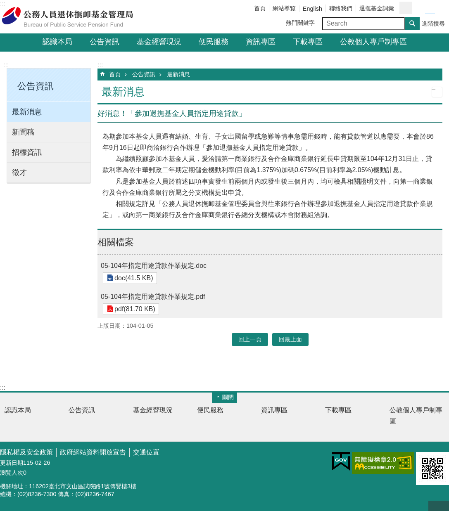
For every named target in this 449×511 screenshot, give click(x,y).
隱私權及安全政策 (26, 452)
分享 (405, 8)
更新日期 (11, 462)
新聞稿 (23, 132)
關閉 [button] (228, 397)
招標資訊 (27, 152)
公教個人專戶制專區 (373, 42)
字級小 (420, 8)
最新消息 (27, 112)
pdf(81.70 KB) (133, 308)
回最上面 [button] (290, 339)
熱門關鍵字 (300, 22)
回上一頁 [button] (249, 339)
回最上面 (438, 506)
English (312, 8)
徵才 (19, 172)
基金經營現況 (159, 42)
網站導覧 (284, 8)
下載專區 (308, 42)
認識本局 (57, 42)
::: (6, 65)
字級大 (440, 8)
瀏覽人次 (11, 472)
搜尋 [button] (412, 23)
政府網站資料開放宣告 (93, 452)
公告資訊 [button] (35, 86)
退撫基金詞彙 (376, 8)
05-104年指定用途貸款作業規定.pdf (153, 296)
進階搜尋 (433, 23)
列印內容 (437, 92)
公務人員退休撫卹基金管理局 (72, 16)
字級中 (430, 8)
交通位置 (146, 452)
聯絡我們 (340, 8)
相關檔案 (115, 242)
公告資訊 (104, 42)
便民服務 (213, 42)
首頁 (260, 8)
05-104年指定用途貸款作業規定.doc (154, 265)
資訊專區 (261, 42)
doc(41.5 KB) (132, 278)
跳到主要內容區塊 (4, 4)
